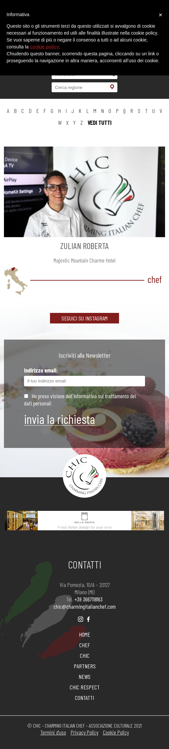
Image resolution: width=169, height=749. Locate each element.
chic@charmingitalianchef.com (85, 606)
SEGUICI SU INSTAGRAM (84, 318)
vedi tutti (99, 122)
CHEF (84, 645)
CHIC (84, 655)
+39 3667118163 (88, 599)
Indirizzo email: (84, 376)
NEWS (84, 676)
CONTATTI (84, 697)
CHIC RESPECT (85, 687)
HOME (84, 634)
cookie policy (44, 46)
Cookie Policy (116, 732)
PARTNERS (85, 666)
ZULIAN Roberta (84, 245)
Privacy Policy (84, 732)
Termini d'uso (53, 732)
